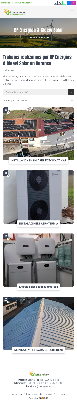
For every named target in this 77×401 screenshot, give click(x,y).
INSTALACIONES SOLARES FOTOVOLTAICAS (38, 160)
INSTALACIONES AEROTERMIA (38, 223)
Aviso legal (17, 394)
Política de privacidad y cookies (38, 394)
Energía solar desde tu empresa (38, 286)
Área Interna (59, 394)
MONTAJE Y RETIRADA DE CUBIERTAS (38, 350)
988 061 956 (42, 383)
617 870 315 (29, 383)
